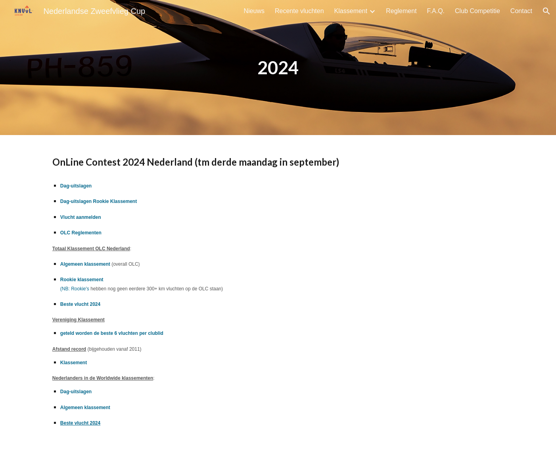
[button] (546, 11)
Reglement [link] (401, 11)
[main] (278, 67)
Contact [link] (521, 11)
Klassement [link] (351, 11)
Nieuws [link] (254, 11)
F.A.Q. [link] (436, 11)
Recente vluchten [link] (299, 11)
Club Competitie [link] (477, 11)
